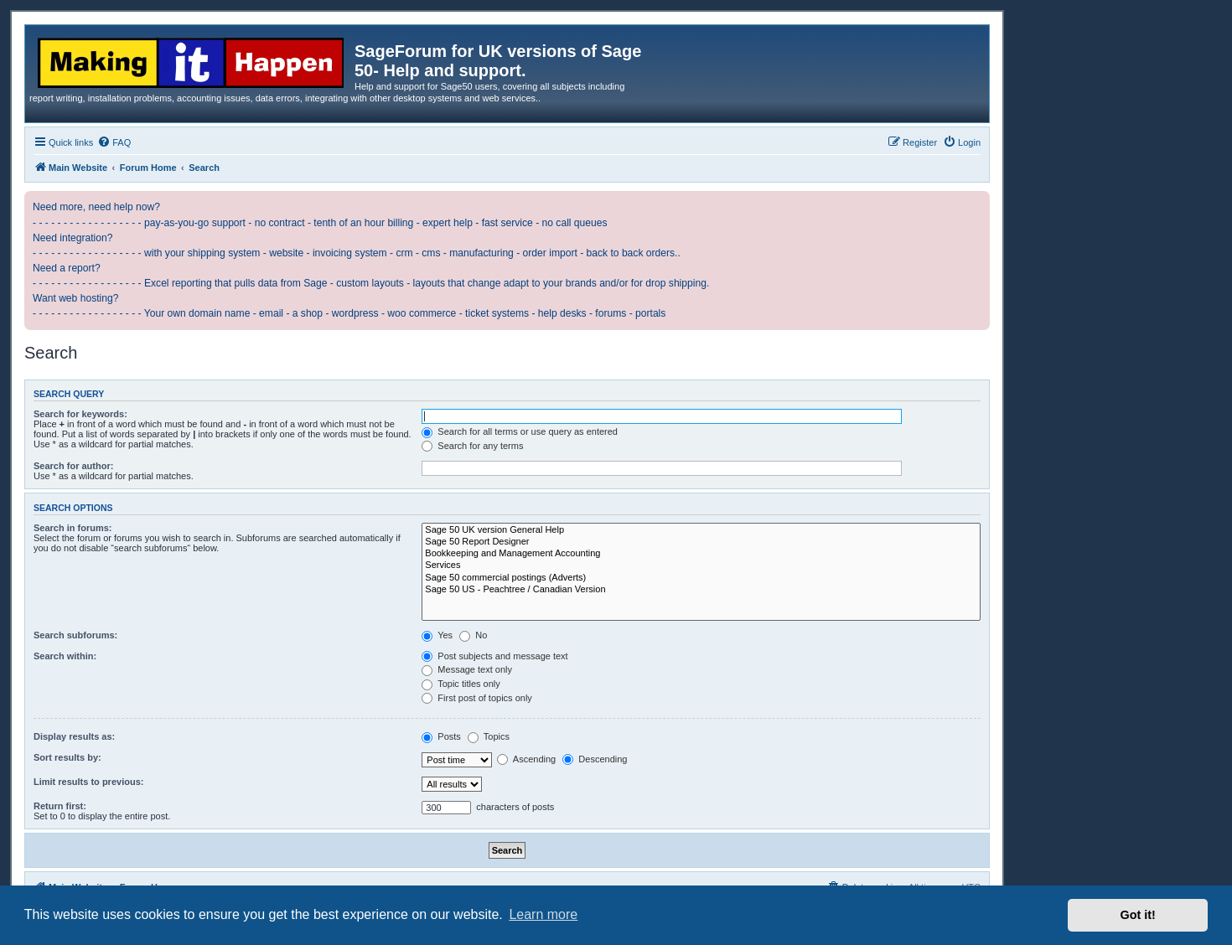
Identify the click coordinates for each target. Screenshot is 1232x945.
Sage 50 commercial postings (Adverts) (701, 578)
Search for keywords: (80, 414)
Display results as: (74, 736)
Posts (441, 736)
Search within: (65, 656)
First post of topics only (477, 698)
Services (701, 565)
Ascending (526, 759)
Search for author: (73, 466)
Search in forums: (73, 528)
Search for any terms (472, 446)
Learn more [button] (543, 914)
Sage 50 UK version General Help (701, 530)
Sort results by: (67, 757)
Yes (437, 635)
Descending (594, 759)
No (473, 635)
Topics (489, 736)
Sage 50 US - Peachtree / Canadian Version (701, 590)
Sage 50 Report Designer (701, 542)
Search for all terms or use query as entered (520, 431)
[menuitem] (114, 142)
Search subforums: (75, 635)
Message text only (467, 669)
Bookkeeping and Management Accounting (701, 554)
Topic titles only (461, 684)
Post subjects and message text (494, 656)
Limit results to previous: (88, 782)
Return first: (60, 806)
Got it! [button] (1138, 915)
